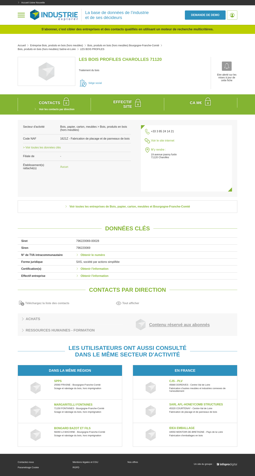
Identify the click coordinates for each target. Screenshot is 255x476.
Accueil (22, 45)
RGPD (76, 467)
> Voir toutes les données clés (42, 147)
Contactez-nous (26, 462)
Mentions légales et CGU (85, 462)
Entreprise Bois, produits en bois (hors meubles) (56, 45)
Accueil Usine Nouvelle (31, 2)
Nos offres (133, 462)
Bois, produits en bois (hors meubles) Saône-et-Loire (47, 49)
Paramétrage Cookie (28, 467)
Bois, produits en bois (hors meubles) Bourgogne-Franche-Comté (123, 45)
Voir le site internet (162, 140)
